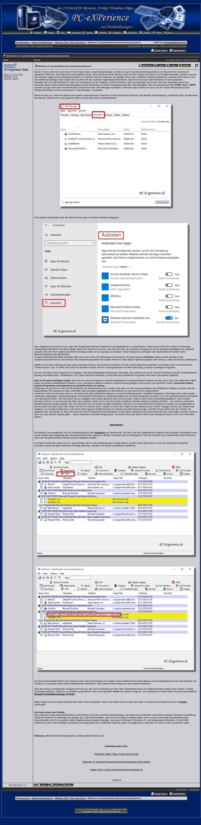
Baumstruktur (181, 790)
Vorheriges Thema (174, 60)
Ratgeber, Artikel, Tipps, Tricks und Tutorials (116, 754)
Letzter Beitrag (22, 46)
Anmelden (169, 43)
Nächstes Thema (190, 60)
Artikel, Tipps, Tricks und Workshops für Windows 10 (116, 769)
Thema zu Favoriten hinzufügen (173, 46)
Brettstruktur (194, 790)
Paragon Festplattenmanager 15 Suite (54, 694)
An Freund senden (150, 46)
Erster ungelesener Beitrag (41, 46)
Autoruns (100, 432)
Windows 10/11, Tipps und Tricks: (70, 43)
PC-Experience (23, 43)
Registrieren (180, 43)
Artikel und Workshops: (42, 43)
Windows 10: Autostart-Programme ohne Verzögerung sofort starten (116, 762)
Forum (183, 702)
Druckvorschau (134, 46)
